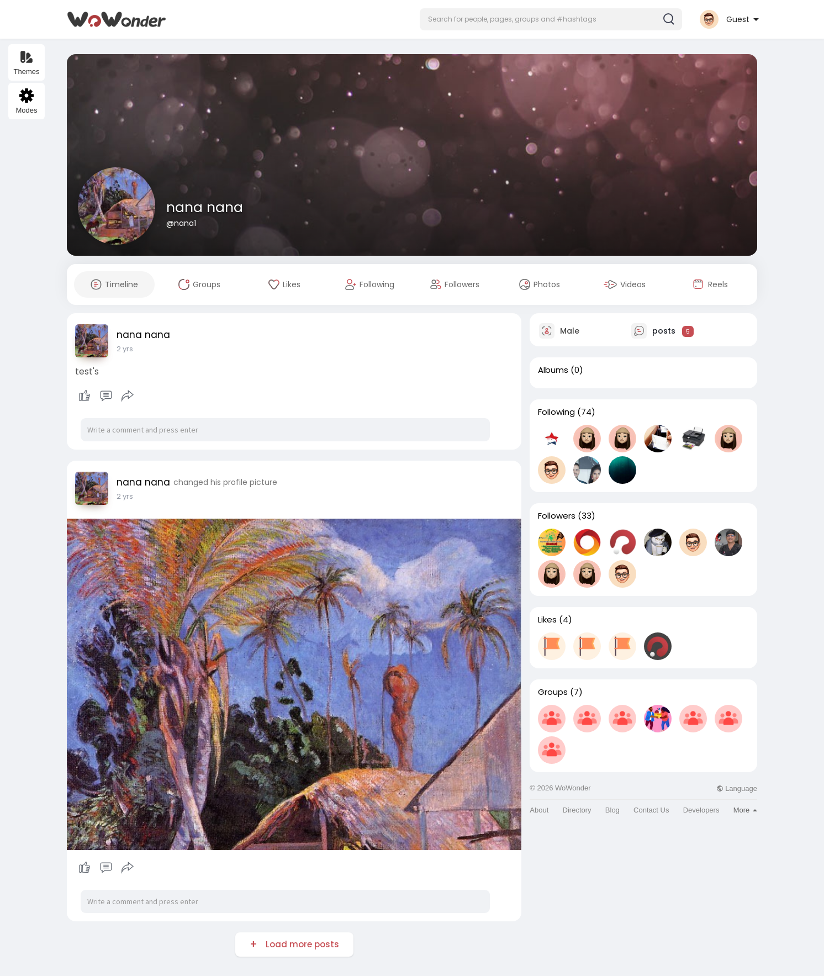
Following (556, 412)
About (539, 810)
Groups (553, 692)
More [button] (745, 810)
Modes (26, 101)
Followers (556, 515)
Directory (577, 810)
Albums (553, 370)
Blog (612, 810)
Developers (701, 810)
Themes (27, 63)
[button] (551, 19)
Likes (547, 619)
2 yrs (125, 349)
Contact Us (651, 810)
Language (736, 788)
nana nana (204, 207)
